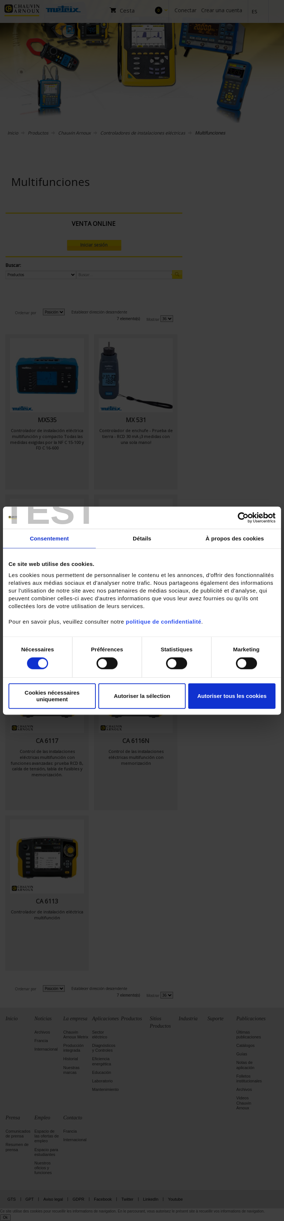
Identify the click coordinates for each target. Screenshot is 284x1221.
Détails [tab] (142, 538)
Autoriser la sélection (142, 696)
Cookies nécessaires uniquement (52, 696)
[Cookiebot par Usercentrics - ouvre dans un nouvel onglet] (243, 517)
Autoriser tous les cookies (232, 696)
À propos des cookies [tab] (235, 538)
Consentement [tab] (49, 538)
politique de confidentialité (163, 621)
